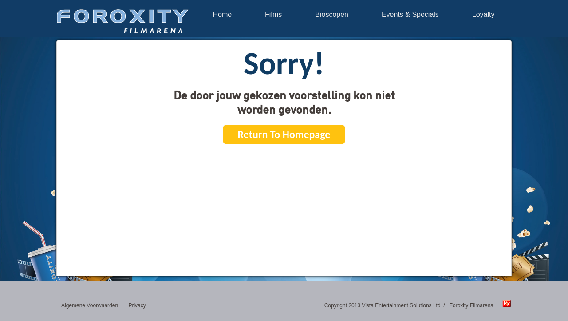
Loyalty (483, 14)
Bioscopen (331, 14)
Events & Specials (410, 14)
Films (273, 14)
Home (222, 14)
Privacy (137, 305)
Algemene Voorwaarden (89, 305)
